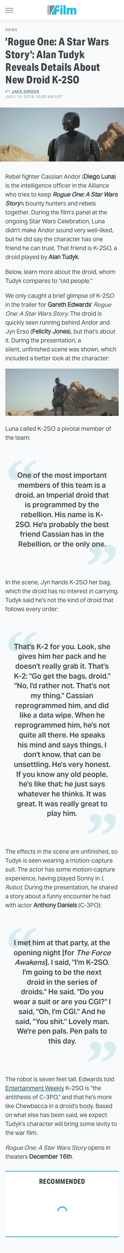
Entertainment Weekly (34, 1088)
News (11, 30)
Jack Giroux (25, 91)
